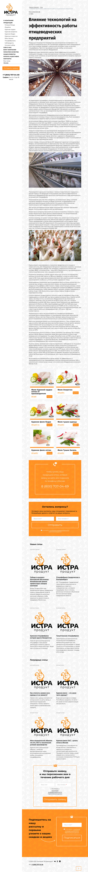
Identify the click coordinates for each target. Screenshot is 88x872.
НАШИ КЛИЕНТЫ (9, 54)
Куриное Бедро (10, 34)
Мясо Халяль (9, 38)
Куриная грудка (10, 29)
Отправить (55, 525)
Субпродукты (9, 43)
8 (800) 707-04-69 (55, 486)
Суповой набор (10, 45)
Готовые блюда (10, 25)
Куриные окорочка (11, 36)
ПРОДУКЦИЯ (7, 23)
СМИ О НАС (7, 47)
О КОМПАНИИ (8, 20)
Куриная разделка (11, 32)
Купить (49, 396)
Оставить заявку (11, 68)
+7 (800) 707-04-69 (11, 75)
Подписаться (72, 837)
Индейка (8, 27)
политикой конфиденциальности (59, 530)
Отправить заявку (55, 799)
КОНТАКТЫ (7, 59)
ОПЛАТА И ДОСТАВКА (11, 56)
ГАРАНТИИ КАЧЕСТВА (11, 52)
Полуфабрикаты (10, 41)
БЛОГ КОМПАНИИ (9, 50)
